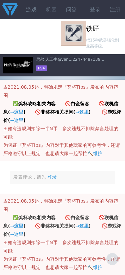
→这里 (16, 112)
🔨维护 (94, 153)
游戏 (31, 9)
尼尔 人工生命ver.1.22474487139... (70, 59)
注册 (115, 9)
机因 (51, 9)
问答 (71, 9)
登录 (95, 9)
